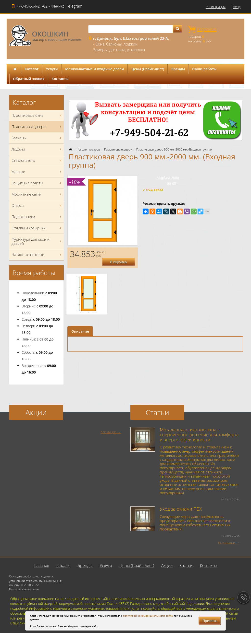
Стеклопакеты (37, 160)
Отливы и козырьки (37, 228)
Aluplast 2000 (168, 177)
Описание (80, 323)
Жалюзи (37, 171)
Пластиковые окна (37, 115)
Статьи (186, 565)
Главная (41, 565)
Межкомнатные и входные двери (94, 69)
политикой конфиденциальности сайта (148, 615)
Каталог (31, 69)
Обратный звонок (28, 78)
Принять (209, 620)
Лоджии (37, 149)
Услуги (52, 69)
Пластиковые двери (118, 149)
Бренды (178, 69)
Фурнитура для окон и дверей (37, 241)
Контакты (60, 78)
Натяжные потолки (37, 254)
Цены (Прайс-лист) (147, 69)
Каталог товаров (88, 149)
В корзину (120, 253)
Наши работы (204, 69)
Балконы (37, 137)
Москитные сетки (37, 194)
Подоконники (37, 216)
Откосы (37, 205)
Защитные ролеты (37, 182)
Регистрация (216, 6)
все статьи (226, 542)
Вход (237, 6)
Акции (167, 565)
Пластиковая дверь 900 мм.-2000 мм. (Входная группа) (174, 149)
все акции (108, 432)
